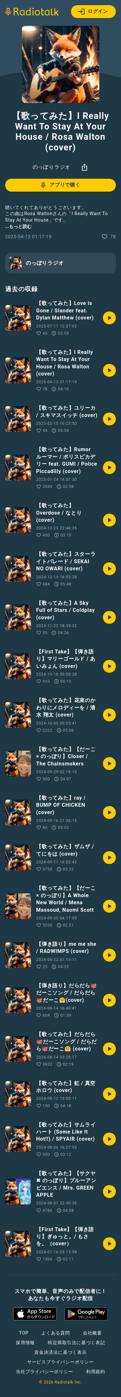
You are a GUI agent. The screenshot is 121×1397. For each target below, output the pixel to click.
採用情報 (25, 1342)
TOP (23, 1332)
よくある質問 (55, 1332)
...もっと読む (18, 226)
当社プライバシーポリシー (44, 1371)
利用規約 (95, 1371)
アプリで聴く (59, 185)
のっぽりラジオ (52, 167)
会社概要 (92, 1332)
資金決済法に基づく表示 (60, 1352)
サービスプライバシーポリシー (60, 1361)
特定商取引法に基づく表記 (76, 1342)
